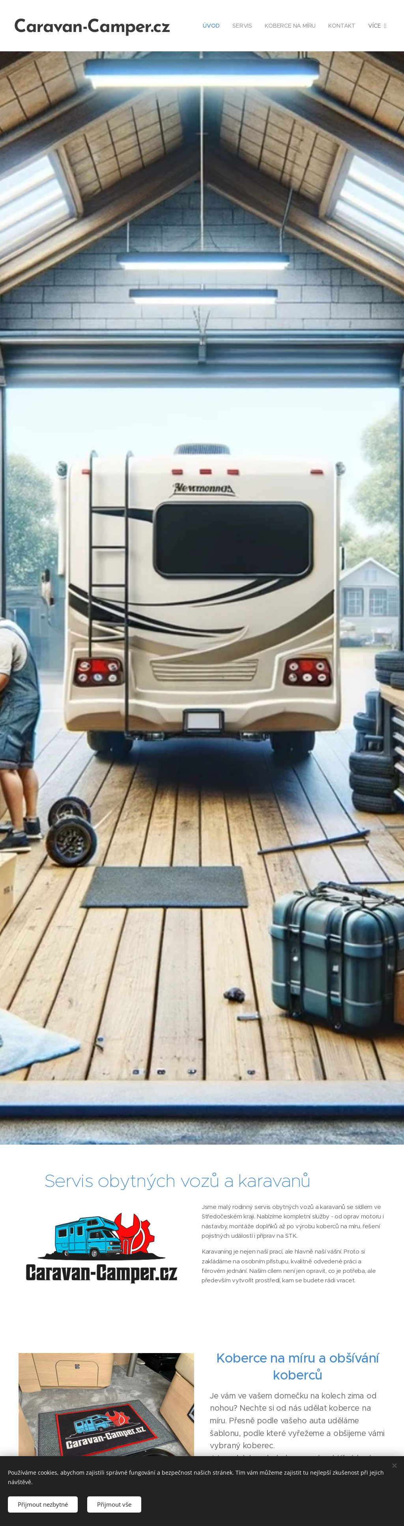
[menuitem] (213, 26)
